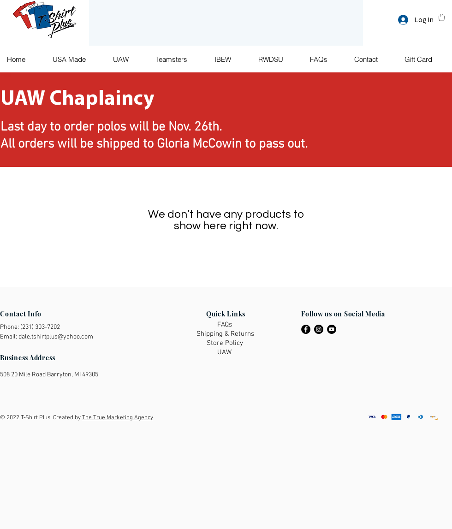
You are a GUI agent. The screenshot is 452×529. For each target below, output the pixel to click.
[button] (442, 17)
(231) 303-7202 (40, 327)
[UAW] (225, 352)
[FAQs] (225, 325)
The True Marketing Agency (117, 418)
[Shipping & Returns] (225, 334)
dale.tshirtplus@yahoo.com (55, 337)
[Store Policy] (225, 343)
